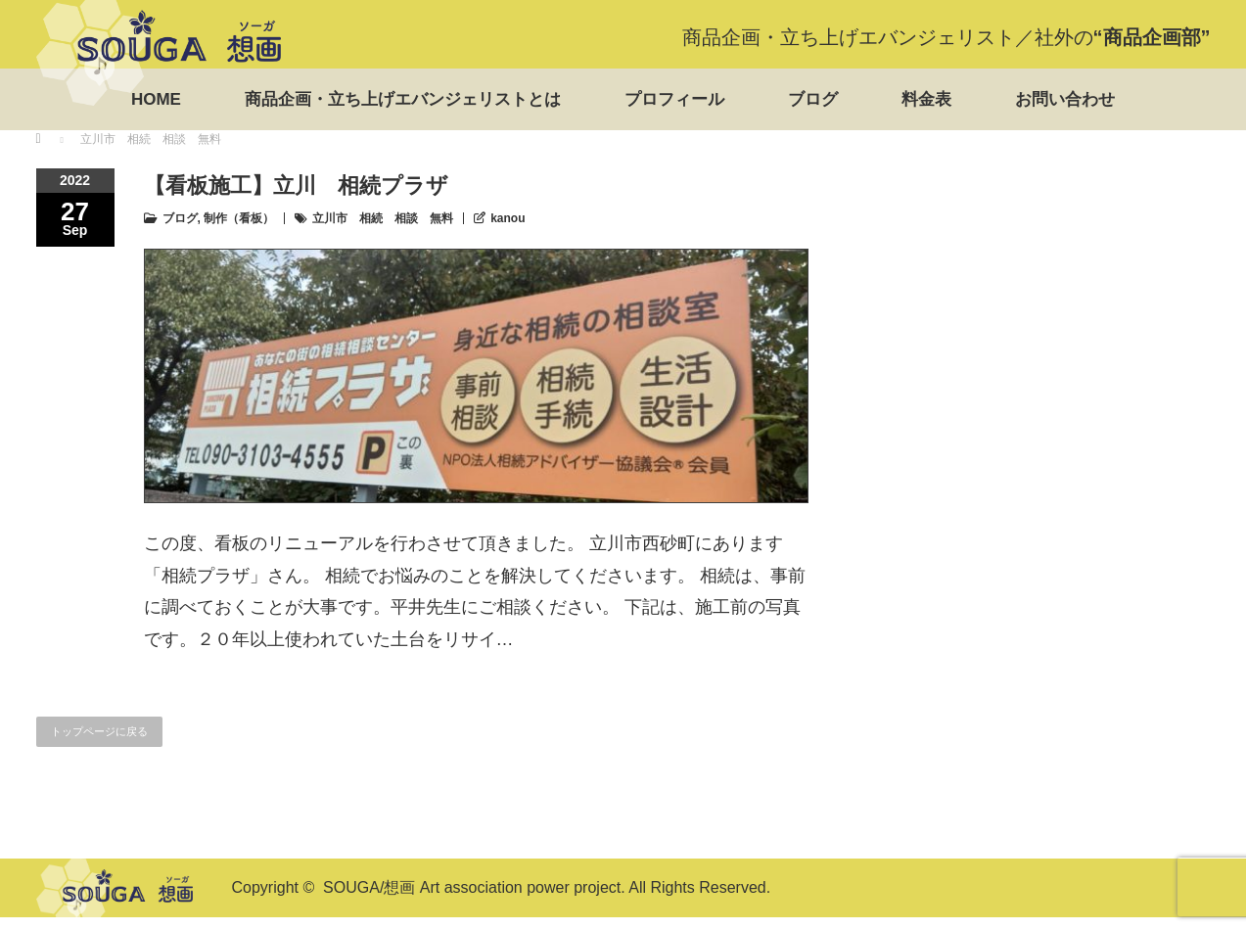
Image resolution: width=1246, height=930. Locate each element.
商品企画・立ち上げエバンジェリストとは (403, 99)
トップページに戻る (99, 731)
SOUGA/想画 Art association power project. (474, 887)
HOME (156, 99)
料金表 (926, 99)
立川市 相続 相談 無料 (382, 218)
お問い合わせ (1065, 99)
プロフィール (674, 99)
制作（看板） (239, 218)
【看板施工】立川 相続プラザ (296, 185)
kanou (507, 218)
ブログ (813, 99)
